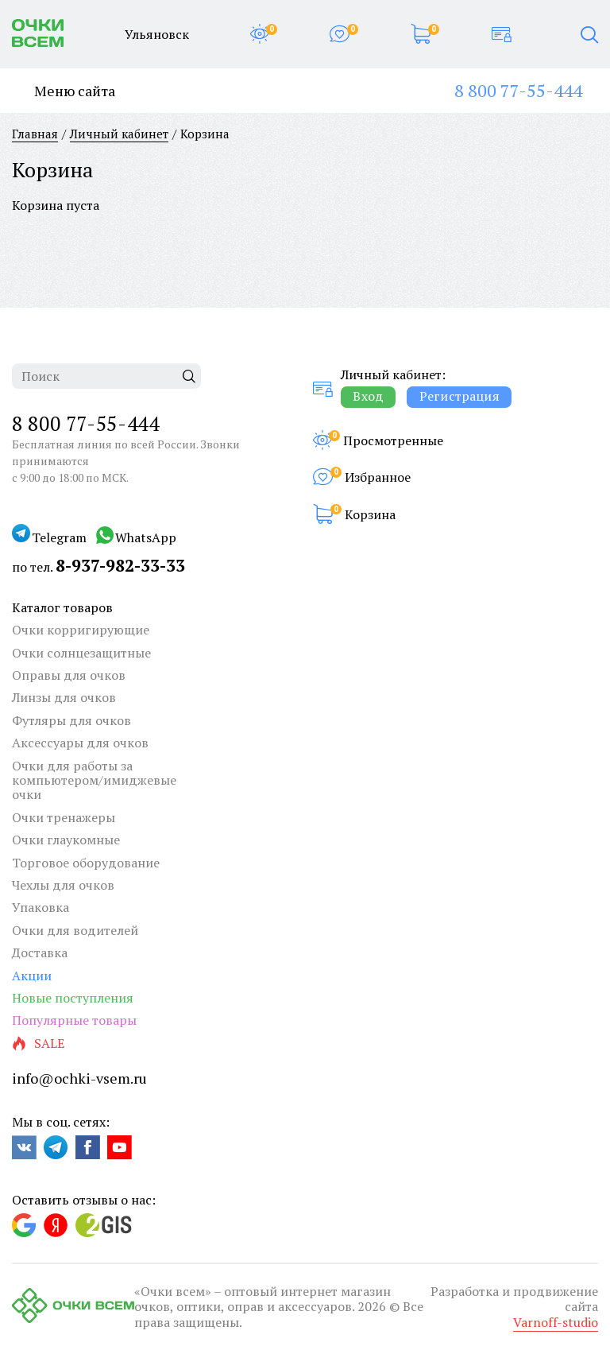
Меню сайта (63, 91)
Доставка (40, 952)
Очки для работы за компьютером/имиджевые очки (94, 780)
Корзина (370, 514)
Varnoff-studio (555, 1322)
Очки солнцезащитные (81, 653)
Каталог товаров (62, 607)
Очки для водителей (75, 930)
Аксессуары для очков (80, 742)
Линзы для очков (64, 697)
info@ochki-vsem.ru (79, 1078)
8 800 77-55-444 (518, 90)
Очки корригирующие (80, 630)
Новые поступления (72, 998)
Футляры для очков (71, 720)
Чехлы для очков (63, 885)
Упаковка (40, 907)
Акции (32, 975)
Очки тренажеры (63, 817)
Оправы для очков (68, 675)
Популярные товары (74, 1020)
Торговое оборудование (86, 862)
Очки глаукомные (66, 839)
